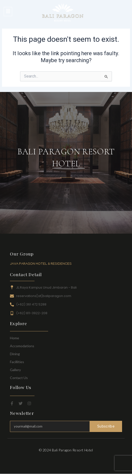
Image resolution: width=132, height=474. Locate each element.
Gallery (15, 370)
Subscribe (106, 426)
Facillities (17, 362)
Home (14, 338)
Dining (15, 354)
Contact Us (19, 378)
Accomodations (22, 346)
